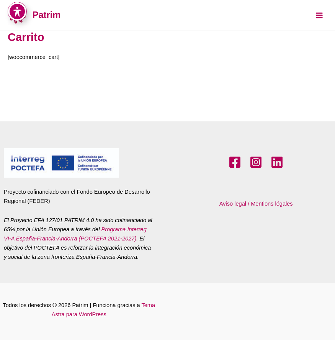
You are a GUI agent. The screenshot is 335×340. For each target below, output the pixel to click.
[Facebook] (235, 162)
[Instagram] (256, 162)
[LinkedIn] (277, 162)
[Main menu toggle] (319, 15)
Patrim (47, 15)
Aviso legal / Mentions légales (256, 204)
